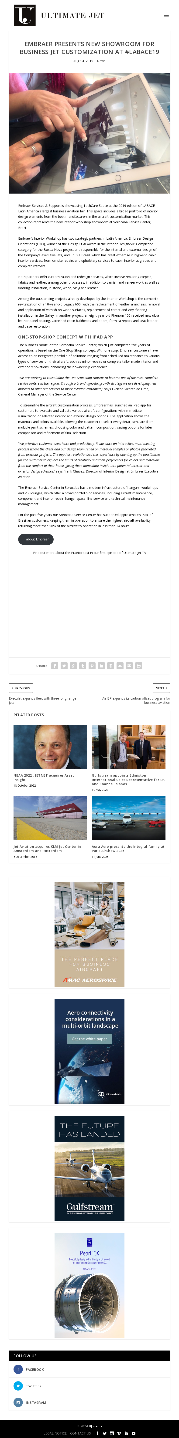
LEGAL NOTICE (55, 1433)
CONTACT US (80, 1433)
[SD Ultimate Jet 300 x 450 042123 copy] (89, 1102)
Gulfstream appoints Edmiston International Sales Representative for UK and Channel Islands (128, 779)
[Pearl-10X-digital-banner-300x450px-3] (89, 1336)
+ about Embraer (36, 539)
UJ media (95, 1426)
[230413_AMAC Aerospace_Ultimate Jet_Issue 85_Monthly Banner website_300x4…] (89, 985)
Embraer (24, 205)
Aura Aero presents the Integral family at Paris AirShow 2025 (128, 848)
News (101, 61)
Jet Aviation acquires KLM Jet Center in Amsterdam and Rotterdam (47, 848)
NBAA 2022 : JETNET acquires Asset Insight (44, 777)
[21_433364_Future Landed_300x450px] (89, 1219)
